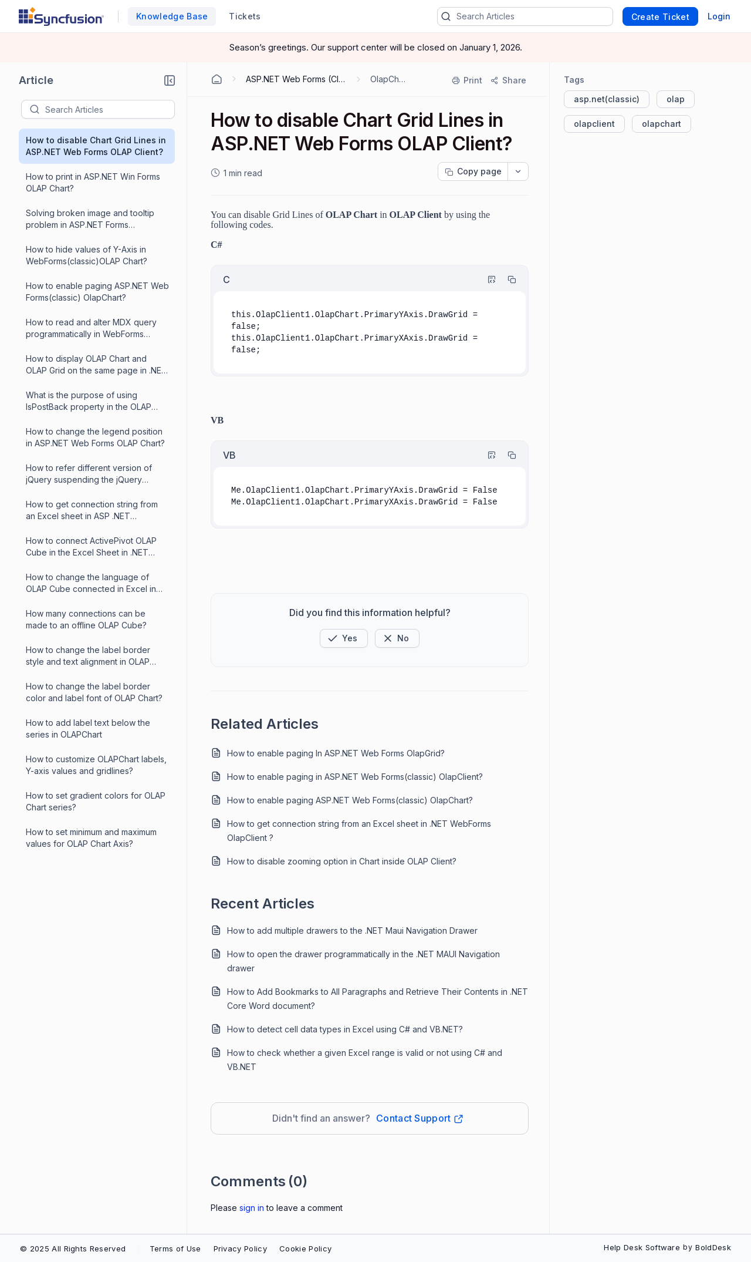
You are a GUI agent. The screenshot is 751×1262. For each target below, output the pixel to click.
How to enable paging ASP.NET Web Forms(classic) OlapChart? (97, 291)
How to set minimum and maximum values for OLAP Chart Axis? (91, 838)
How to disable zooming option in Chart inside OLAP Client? (341, 861)
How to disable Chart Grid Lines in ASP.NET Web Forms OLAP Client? (96, 146)
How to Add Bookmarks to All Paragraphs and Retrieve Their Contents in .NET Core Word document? (377, 999)
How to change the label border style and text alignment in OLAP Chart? (88, 656)
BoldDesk (713, 1247)
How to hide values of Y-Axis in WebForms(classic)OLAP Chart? (86, 255)
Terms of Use (175, 1248)
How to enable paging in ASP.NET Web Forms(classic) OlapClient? (355, 777)
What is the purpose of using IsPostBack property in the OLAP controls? (88, 401)
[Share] (508, 80)
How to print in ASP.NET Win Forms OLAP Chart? (93, 182)
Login (719, 16)
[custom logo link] (61, 16)
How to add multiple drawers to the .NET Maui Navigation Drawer (352, 930)
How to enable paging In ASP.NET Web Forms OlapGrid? (336, 753)
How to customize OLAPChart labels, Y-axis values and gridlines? (96, 765)
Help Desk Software (642, 1247)
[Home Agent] (216, 79)
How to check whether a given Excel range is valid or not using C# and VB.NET (364, 1060)
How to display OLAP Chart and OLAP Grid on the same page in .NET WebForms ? (96, 365)
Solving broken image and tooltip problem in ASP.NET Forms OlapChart (90, 219)
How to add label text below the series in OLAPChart (88, 728)
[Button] (397, 638)
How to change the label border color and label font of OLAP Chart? (94, 692)
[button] (170, 80)
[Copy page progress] (473, 171)
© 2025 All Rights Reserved (73, 1248)
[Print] (467, 80)
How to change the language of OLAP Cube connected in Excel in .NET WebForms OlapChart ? (91, 583)
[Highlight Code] (486, 279)
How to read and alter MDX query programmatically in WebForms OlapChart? (91, 328)
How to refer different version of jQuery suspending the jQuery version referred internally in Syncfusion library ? (89, 474)
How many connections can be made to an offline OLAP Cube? (86, 619)
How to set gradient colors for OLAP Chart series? (95, 801)
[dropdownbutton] (518, 171)
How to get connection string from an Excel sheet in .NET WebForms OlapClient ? (359, 831)
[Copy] (506, 279)
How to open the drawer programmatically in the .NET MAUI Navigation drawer (363, 961)
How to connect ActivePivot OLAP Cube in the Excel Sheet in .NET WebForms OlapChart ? (91, 547)
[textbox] (109, 109)
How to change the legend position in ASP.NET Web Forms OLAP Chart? (95, 437)
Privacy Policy (240, 1248)
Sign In (251, 1208)
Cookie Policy (305, 1248)
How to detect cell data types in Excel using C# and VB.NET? (345, 1029)
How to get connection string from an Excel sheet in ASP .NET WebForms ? (92, 510)
